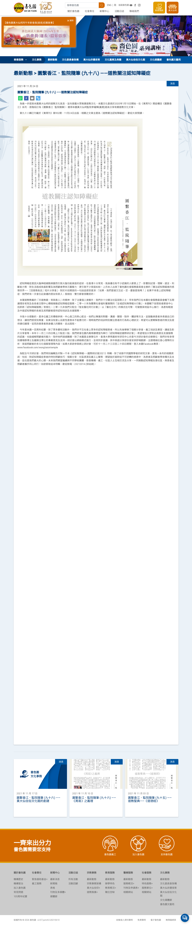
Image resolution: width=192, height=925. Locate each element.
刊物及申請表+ (131, 887)
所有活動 (73, 879)
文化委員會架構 (70, 59)
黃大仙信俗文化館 (135, 59)
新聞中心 (104, 11)
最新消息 (55, 879)
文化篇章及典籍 (113, 59)
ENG (109, 5)
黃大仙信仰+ (93, 887)
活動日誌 (119, 11)
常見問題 (18, 892)
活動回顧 (73, 883)
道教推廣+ (92, 892)
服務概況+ (128, 883)
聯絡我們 (134, 11)
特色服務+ (147, 883)
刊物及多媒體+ (58, 892)
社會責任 (89, 11)
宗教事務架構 (94, 883)
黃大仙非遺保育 (91, 59)
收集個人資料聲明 (124, 920)
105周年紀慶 (20, 896)
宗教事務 (91, 872)
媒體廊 (53, 896)
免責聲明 (142, 920)
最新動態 (52, 59)
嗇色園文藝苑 (173, 59)
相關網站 (128, 892)
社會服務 (146, 872)
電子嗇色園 (156, 920)
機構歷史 (18, 879)
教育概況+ (110, 887)
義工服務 (36, 883)
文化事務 (165, 872)
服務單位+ (147, 887)
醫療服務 (128, 872)
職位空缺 (110, 892)
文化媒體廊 (156, 59)
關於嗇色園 (73, 11)
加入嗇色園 (20, 887)
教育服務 (110, 872)
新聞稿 (53, 883)
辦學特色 (110, 883)
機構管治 (18, 883)
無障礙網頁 (171, 920)
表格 (52, 887)
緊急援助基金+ (40, 879)
